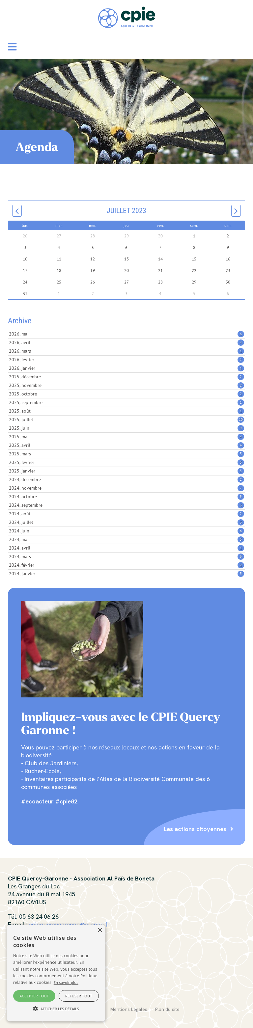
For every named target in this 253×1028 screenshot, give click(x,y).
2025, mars (126, 454)
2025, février (126, 462)
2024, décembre (126, 479)
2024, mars (126, 556)
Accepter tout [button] (34, 995)
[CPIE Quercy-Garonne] (126, 16)
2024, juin (126, 531)
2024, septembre (126, 505)
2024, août (126, 514)
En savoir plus (66, 982)
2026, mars (126, 351)
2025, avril (126, 445)
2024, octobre (126, 497)
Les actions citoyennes (195, 829)
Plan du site (167, 1009)
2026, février (126, 360)
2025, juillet (126, 419)
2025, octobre (126, 394)
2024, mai (126, 539)
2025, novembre (126, 385)
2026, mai (126, 334)
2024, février (126, 565)
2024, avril (126, 548)
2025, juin (126, 428)
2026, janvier (126, 368)
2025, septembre (126, 402)
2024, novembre (126, 488)
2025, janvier (126, 471)
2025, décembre (126, 377)
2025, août (126, 411)
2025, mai (126, 437)
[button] (12, 47)
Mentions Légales (128, 1009)
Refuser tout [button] (78, 995)
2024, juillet (126, 522)
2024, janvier (126, 574)
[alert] (56, 973)
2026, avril (126, 342)
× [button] (99, 930)
